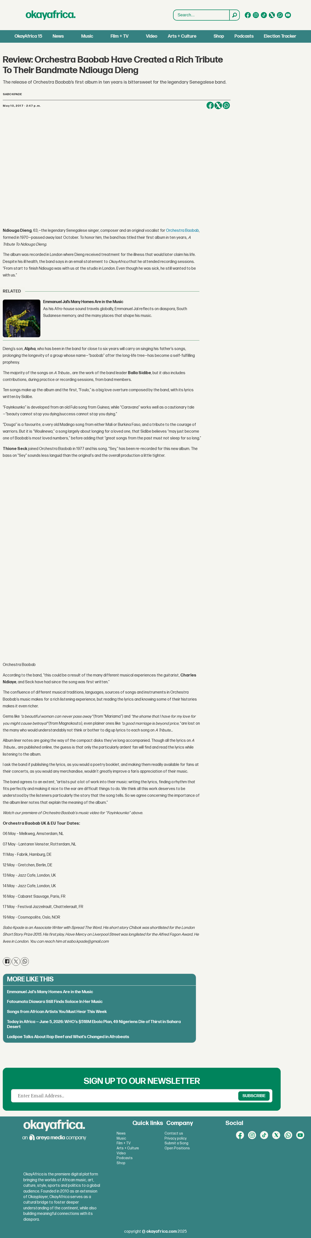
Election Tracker (280, 36)
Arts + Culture (182, 36)
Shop (219, 36)
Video (151, 36)
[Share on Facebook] (210, 105)
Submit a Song (176, 1143)
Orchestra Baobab (182, 230)
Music (87, 36)
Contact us (174, 1133)
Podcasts (244, 36)
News (58, 36)
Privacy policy (176, 1138)
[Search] (234, 15)
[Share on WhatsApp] (226, 105)
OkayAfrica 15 (28, 36)
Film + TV (119, 36)
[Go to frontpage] (50, 15)
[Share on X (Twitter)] (218, 105)
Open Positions (177, 1148)
